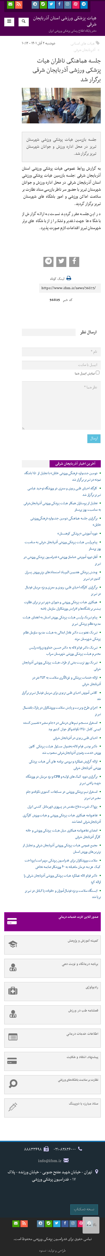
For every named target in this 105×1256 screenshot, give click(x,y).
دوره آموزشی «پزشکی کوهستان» (77, 534)
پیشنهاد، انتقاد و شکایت (51, 1061)
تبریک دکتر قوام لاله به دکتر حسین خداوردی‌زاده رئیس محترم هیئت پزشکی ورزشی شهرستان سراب (65, 651)
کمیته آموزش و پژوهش (51, 945)
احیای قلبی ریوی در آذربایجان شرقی (75, 738)
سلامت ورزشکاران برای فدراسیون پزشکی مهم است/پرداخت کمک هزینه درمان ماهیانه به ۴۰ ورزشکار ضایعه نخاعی (63, 864)
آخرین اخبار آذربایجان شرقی (75, 464)
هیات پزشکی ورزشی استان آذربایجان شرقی (65, 24)
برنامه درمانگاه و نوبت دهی (51, 968)
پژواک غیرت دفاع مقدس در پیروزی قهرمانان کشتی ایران (62, 807)
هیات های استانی (83, 43)
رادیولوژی (51, 991)
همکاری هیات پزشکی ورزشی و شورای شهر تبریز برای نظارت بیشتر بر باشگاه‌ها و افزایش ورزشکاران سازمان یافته (62, 605)
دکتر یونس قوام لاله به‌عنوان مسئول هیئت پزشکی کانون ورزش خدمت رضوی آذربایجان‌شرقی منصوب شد (65, 749)
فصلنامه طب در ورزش (51, 1015)
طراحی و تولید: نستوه (52, 1250)
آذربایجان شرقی (84, 50)
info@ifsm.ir (50, 1161)
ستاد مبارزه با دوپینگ (51, 1108)
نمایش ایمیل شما (85, 373)
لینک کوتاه (57, 279)
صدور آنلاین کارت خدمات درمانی (51, 921)
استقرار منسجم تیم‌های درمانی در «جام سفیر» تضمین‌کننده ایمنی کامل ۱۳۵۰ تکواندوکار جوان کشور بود (62, 726)
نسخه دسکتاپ (84, 1209)
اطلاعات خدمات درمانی (51, 1038)
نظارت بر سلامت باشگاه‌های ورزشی (51, 1084)
